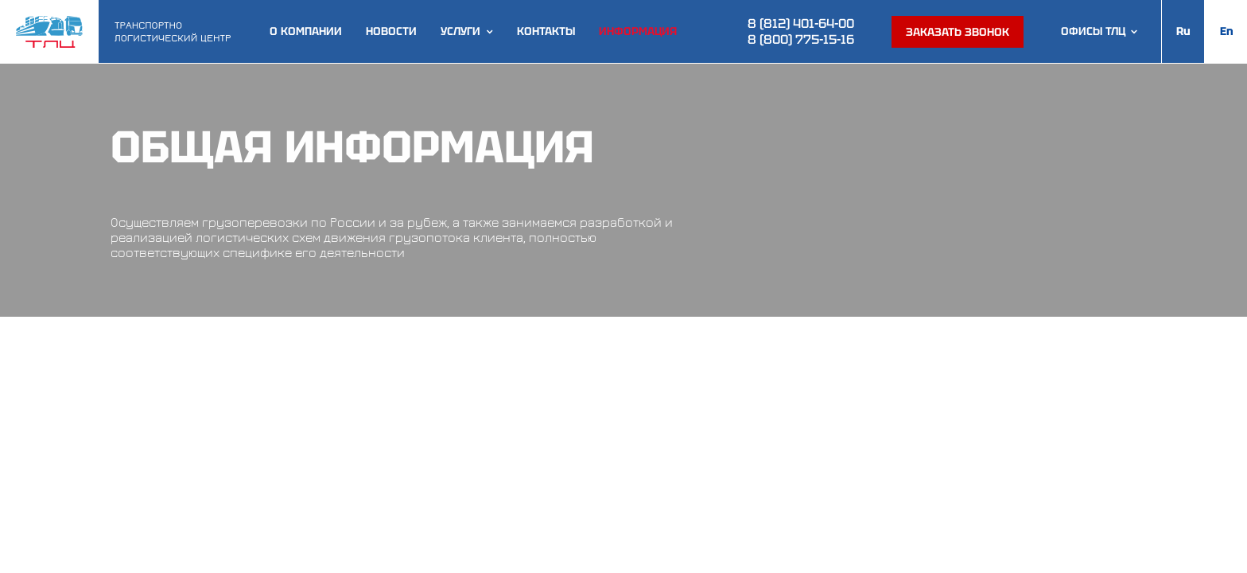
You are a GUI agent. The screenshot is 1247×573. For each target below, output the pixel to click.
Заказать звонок (957, 32)
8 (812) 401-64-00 (801, 23)
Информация (638, 31)
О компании (306, 31)
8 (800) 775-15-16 (801, 39)
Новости (391, 31)
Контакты (546, 31)
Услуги (460, 31)
